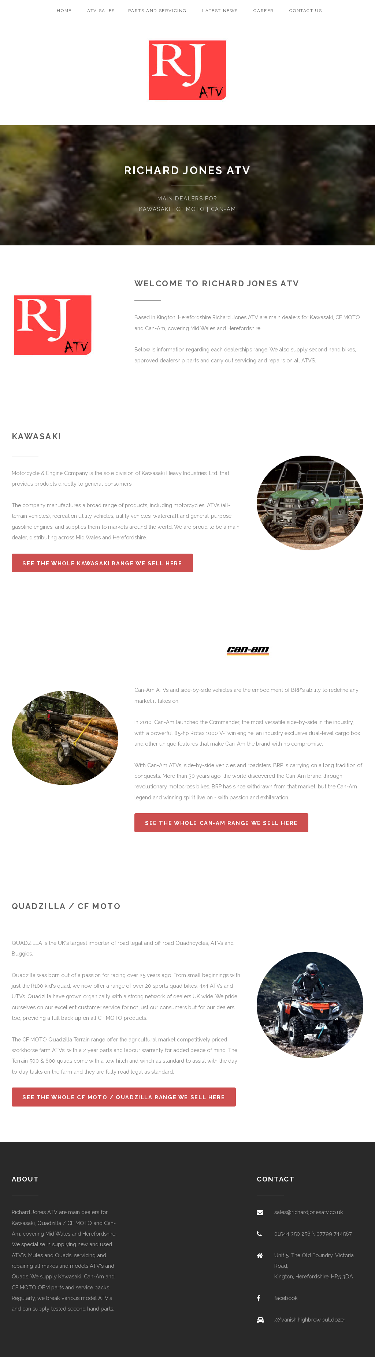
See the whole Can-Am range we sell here (221, 823)
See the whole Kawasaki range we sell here (102, 563)
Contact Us (305, 10)
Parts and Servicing (157, 10)
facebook (286, 1298)
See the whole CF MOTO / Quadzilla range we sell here (123, 1097)
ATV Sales (101, 10)
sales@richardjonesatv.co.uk (308, 1212)
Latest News (220, 10)
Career (263, 10)
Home (64, 10)
